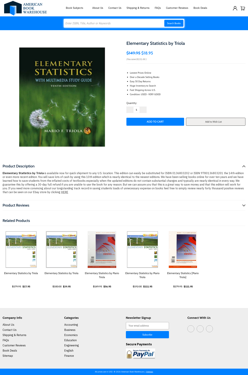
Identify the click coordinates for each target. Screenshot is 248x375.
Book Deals (200, 7)
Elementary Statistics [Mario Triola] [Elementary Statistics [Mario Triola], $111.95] (183, 275)
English (68, 350)
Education (70, 340)
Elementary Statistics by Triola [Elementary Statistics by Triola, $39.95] (62, 273)
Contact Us (114, 7)
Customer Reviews (177, 7)
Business (69, 330)
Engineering (71, 345)
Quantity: (131, 103)
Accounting (71, 324)
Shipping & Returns (138, 7)
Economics (71, 335)
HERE (64, 192)
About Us (97, 7)
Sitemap (8, 355)
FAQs (158, 7)
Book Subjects (76, 7)
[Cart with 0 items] (242, 8)
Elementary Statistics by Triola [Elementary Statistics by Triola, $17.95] (21, 273)
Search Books (174, 23)
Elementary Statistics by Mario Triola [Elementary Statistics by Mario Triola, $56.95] (102, 275)
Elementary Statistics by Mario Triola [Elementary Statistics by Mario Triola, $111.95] (142, 275)
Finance (69, 355)
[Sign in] (235, 8)
